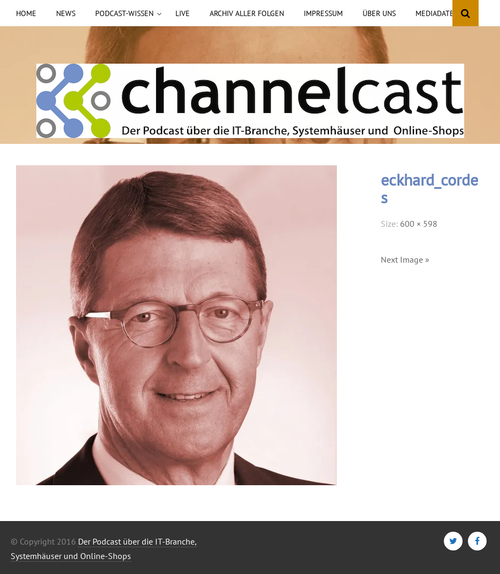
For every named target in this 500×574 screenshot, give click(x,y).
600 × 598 (418, 223)
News (65, 13)
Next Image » (405, 259)
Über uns (379, 13)
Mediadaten (437, 13)
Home (26, 13)
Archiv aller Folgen (247, 13)
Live (182, 13)
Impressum (323, 13)
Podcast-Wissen (124, 13)
